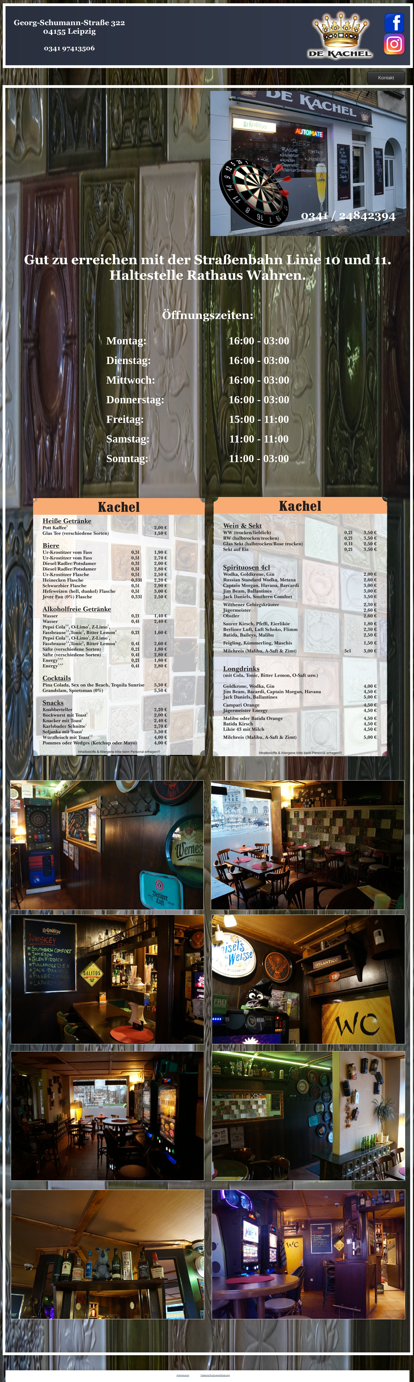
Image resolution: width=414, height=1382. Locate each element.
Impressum (183, 1375)
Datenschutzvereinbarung (215, 1375)
